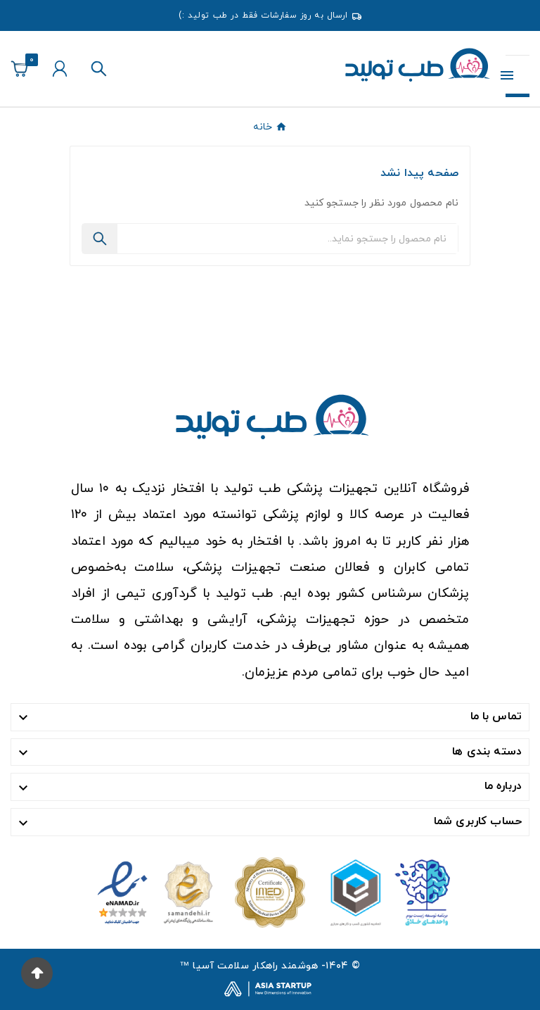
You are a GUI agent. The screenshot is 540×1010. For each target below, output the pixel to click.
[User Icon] (60, 69)
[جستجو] (287, 238)
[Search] (100, 239)
